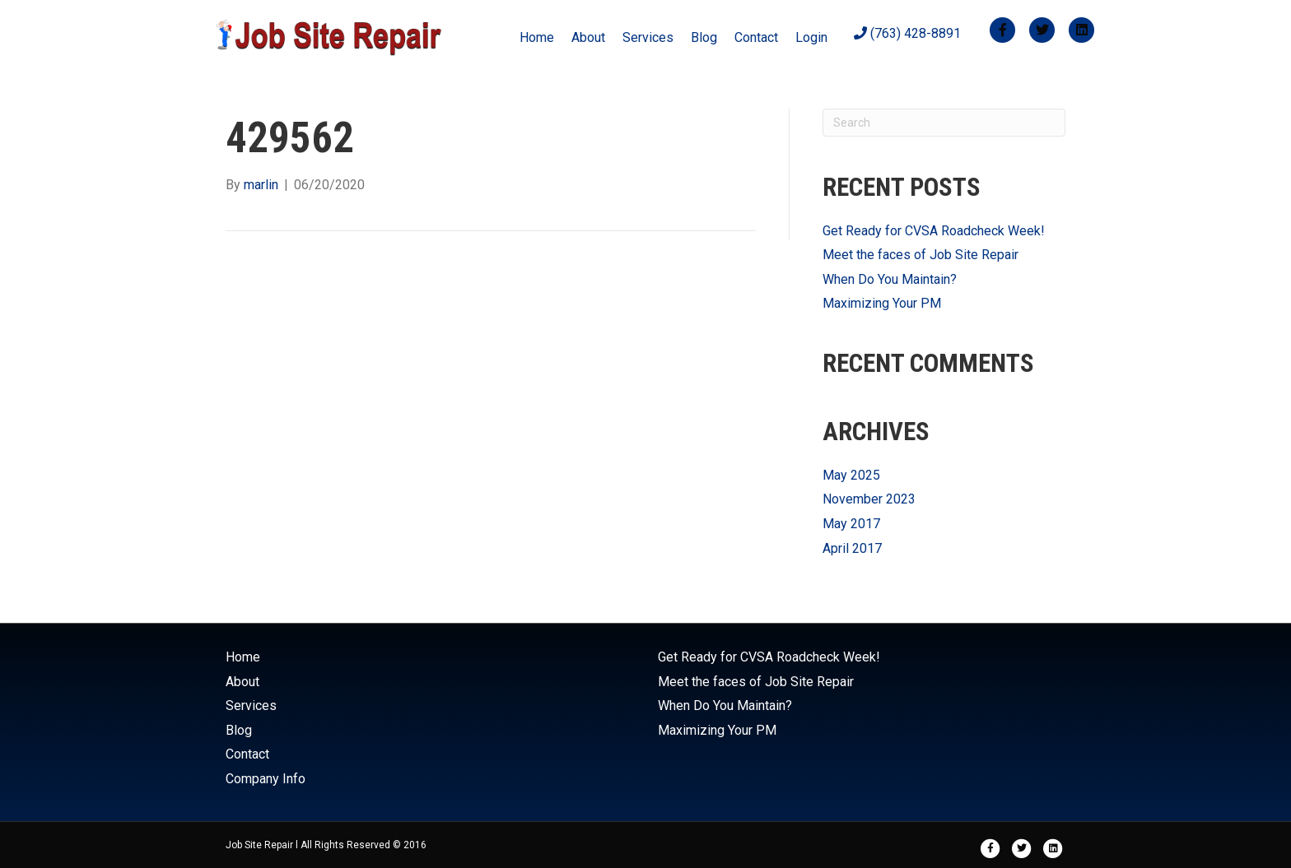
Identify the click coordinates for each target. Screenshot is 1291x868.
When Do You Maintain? (890, 279)
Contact (756, 37)
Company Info (265, 779)
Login (811, 37)
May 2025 (851, 475)
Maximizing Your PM (882, 303)
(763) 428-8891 (907, 33)
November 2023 (869, 499)
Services (647, 37)
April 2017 (852, 548)
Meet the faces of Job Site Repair (920, 254)
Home (537, 37)
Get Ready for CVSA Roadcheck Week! (934, 231)
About (588, 37)
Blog (704, 37)
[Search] (944, 123)
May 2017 (851, 523)
